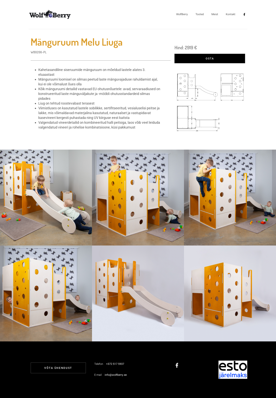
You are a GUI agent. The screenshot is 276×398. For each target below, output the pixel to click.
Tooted (200, 14)
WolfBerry (182, 14)
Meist (214, 14)
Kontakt (230, 14)
